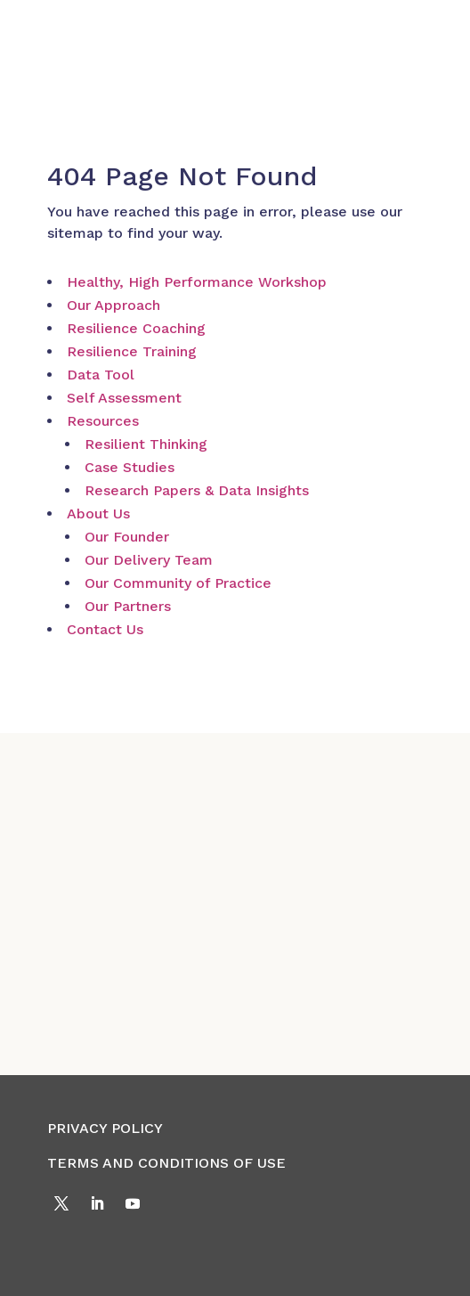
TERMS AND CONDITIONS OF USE (166, 1162)
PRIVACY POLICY (105, 1128)
